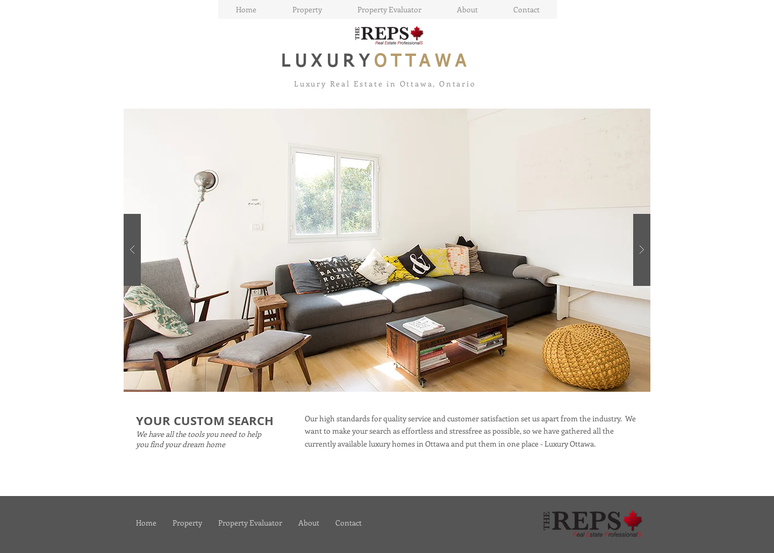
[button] (387, 250)
